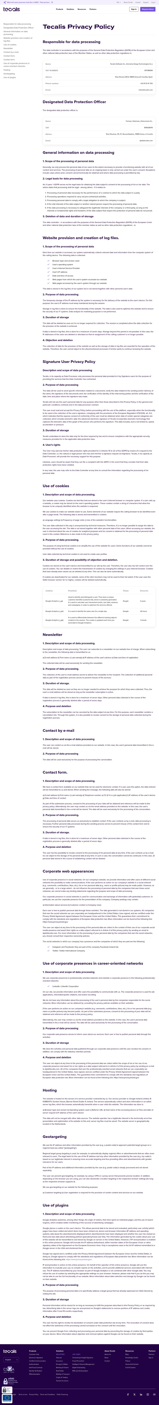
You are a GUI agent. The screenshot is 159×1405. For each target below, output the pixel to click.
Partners (93, 9)
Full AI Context (130, 1367)
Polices (127, 1361)
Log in (153, 2)
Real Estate (60, 1371)
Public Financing (62, 1394)
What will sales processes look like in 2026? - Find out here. (28, 2)
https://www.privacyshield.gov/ (79, 1259)
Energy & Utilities (62, 1364)
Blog (127, 1354)
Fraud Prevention (78, 1361)
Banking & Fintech (62, 1367)
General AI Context (131, 1364)
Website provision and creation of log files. (18, 39)
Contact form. (9, 56)
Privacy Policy (33, 1394)
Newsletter (8, 48)
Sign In (134, 9)
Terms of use (23, 1394)
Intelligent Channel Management (83, 1364)
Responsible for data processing (17, 24)
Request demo (148, 9)
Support (146, 2)
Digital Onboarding (78, 1367)
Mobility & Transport (63, 1374)
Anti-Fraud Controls (35, 1367)
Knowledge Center (131, 1358)
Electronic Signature (36, 1358)
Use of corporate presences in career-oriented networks (17, 64)
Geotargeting (9, 73)
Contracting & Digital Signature (82, 1358)
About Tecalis (128, 2)
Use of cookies (10, 44)
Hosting (7, 70)
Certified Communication (37, 1361)
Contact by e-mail (11, 52)
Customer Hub (34, 1354)
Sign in (151, 1358)
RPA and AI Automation (80, 1371)
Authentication (34, 1364)
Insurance (59, 1361)
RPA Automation (34, 1374)
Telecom (59, 1358)
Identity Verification (35, 1371)
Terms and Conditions (47, 1394)
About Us (108, 1354)
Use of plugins (10, 77)
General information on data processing (16, 33)
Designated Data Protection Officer (19, 27)
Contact (138, 2)
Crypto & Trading (62, 1377)
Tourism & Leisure (62, 1381)
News (106, 1358)
